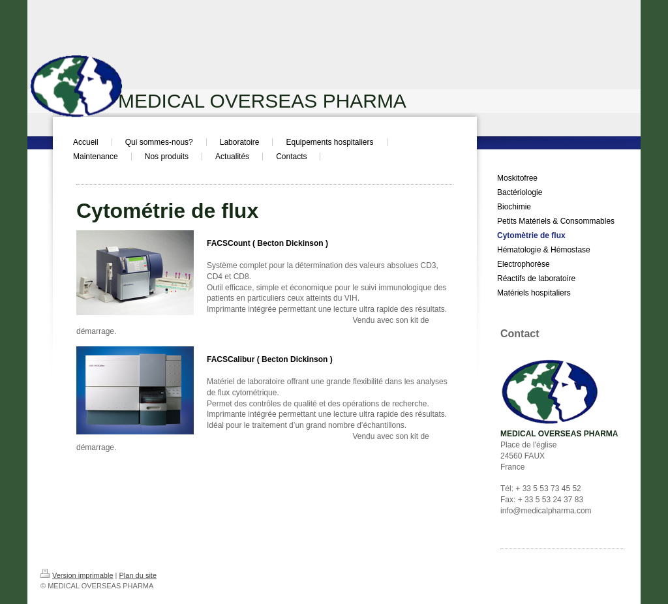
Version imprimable (77, 575)
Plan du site (138, 575)
